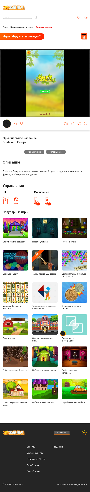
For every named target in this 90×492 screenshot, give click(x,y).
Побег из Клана (74, 230)
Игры (5, 27)
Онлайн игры (33, 465)
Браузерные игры (35, 453)
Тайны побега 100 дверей (45, 262)
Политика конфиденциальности (72, 484)
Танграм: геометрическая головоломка (45, 296)
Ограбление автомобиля (74, 391)
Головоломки (56, 152)
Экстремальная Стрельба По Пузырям (74, 264)
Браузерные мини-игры (21, 27)
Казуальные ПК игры (36, 459)
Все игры (31, 447)
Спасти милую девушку (15, 230)
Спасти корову (15, 326)
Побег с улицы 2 (45, 230)
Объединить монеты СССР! (74, 296)
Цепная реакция (15, 262)
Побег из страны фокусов (45, 358)
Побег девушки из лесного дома (15, 392)
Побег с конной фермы (45, 391)
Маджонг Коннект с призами (15, 296)
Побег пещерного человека (74, 360)
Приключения (34, 152)
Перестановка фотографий (74, 328)
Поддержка (58, 447)
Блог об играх (33, 471)
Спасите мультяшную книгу (45, 328)
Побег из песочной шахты (15, 358)
